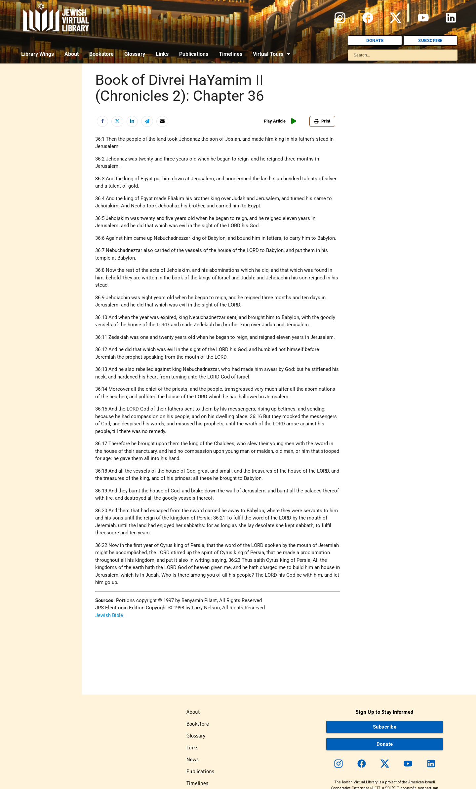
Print (322, 121)
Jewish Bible (109, 615)
